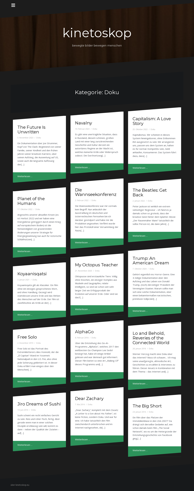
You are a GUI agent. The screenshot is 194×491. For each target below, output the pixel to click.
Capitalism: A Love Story (152, 121)
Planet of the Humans (31, 201)
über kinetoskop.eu (20, 484)
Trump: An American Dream (151, 261)
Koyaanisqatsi (32, 273)
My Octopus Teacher (96, 264)
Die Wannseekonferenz (95, 192)
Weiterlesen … (24, 176)
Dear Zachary (89, 398)
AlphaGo (84, 331)
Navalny (83, 123)
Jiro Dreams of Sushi (39, 404)
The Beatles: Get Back (150, 192)
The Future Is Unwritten (31, 129)
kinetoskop (97, 32)
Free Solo (27, 337)
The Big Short (147, 405)
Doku (38, 137)
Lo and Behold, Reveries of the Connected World (151, 338)
